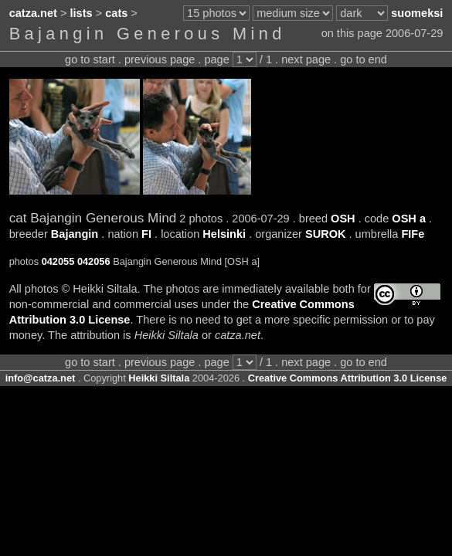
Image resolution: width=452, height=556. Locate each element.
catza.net (33, 13)
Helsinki (224, 234)
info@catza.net (40, 378)
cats (116, 13)
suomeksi (417, 13)
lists (81, 13)
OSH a (409, 218)
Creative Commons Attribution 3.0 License (347, 378)
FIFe (412, 234)
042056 (93, 261)
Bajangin (74, 234)
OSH (343, 218)
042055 (58, 261)
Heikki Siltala (158, 378)
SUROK (325, 234)
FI (146, 234)
